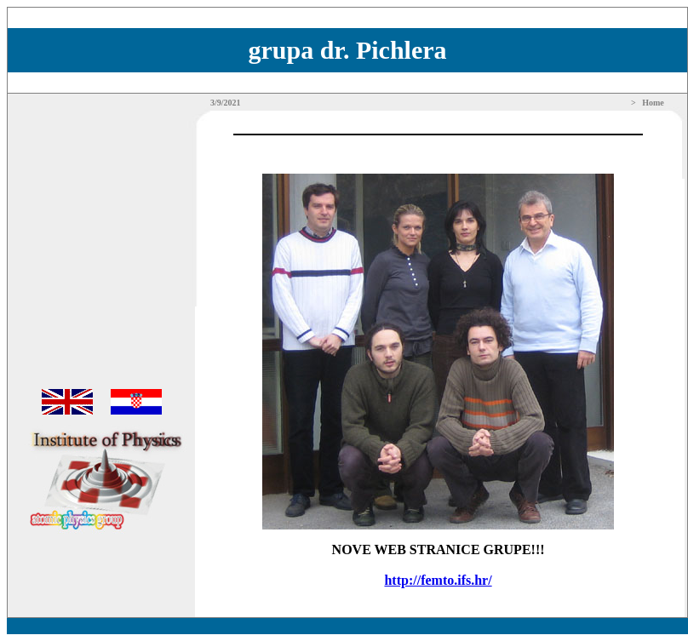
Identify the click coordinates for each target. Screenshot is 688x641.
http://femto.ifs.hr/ (437, 580)
